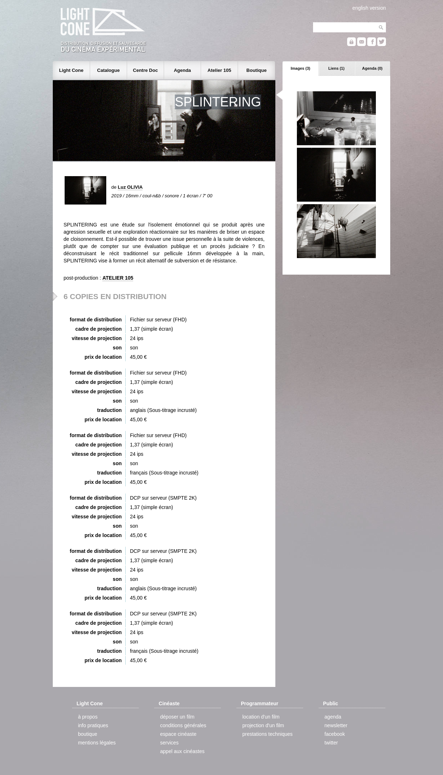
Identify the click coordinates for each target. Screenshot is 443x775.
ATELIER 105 (117, 278)
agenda (333, 717)
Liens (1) (336, 68)
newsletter (336, 725)
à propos (87, 717)
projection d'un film (263, 725)
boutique (87, 734)
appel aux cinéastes (182, 751)
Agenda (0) (372, 68)
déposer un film (177, 717)
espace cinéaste (178, 734)
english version (369, 8)
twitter (331, 743)
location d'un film (261, 717)
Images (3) (300, 68)
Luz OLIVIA (130, 187)
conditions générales (183, 725)
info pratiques (93, 725)
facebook (335, 734)
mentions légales (97, 743)
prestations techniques (267, 734)
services (169, 743)
